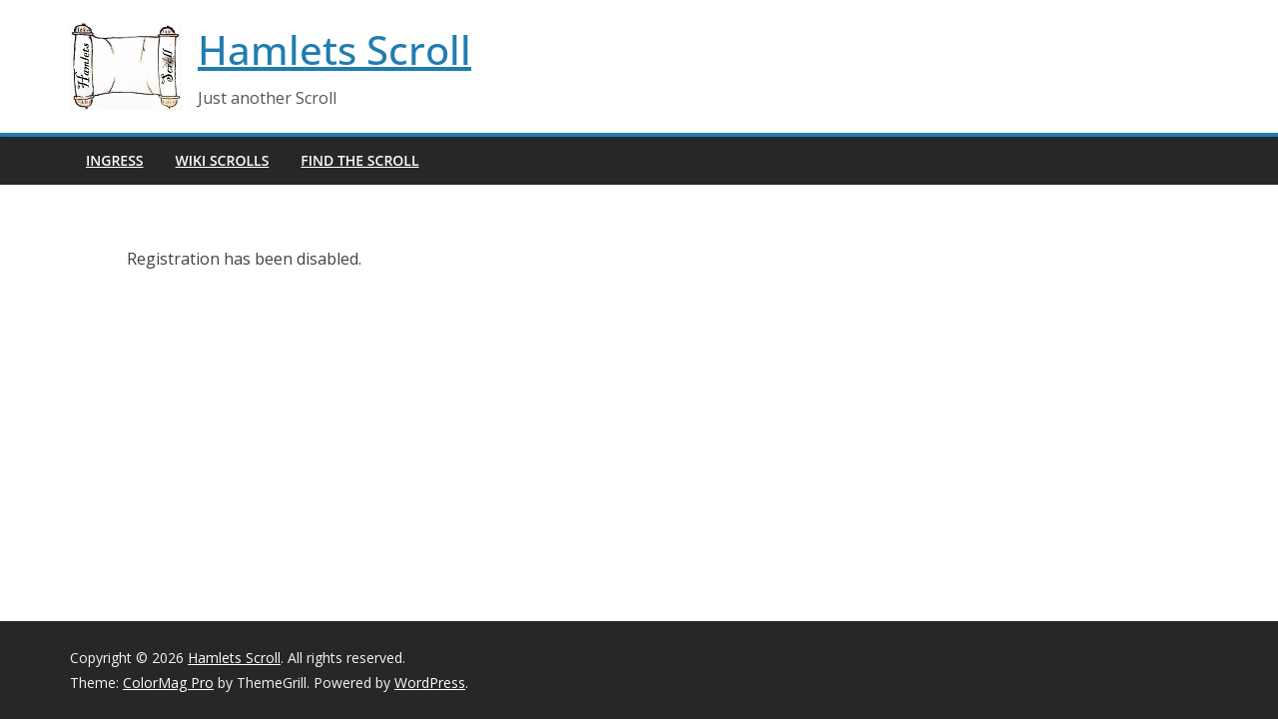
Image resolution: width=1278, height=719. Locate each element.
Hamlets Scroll (334, 49)
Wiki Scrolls (223, 160)
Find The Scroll (359, 160)
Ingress (115, 160)
